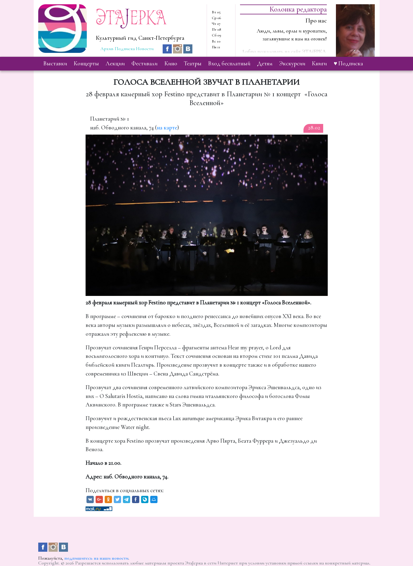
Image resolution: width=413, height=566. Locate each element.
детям (265, 63)
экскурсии (292, 63)
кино (170, 63)
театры (192, 63)
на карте (167, 127)
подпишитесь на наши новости (96, 558)
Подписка (125, 48)
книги (319, 63)
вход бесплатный (229, 63)
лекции (115, 63)
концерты (86, 63)
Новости (145, 48)
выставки (55, 63)
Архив (106, 48)
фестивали (144, 63)
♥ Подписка (348, 63)
